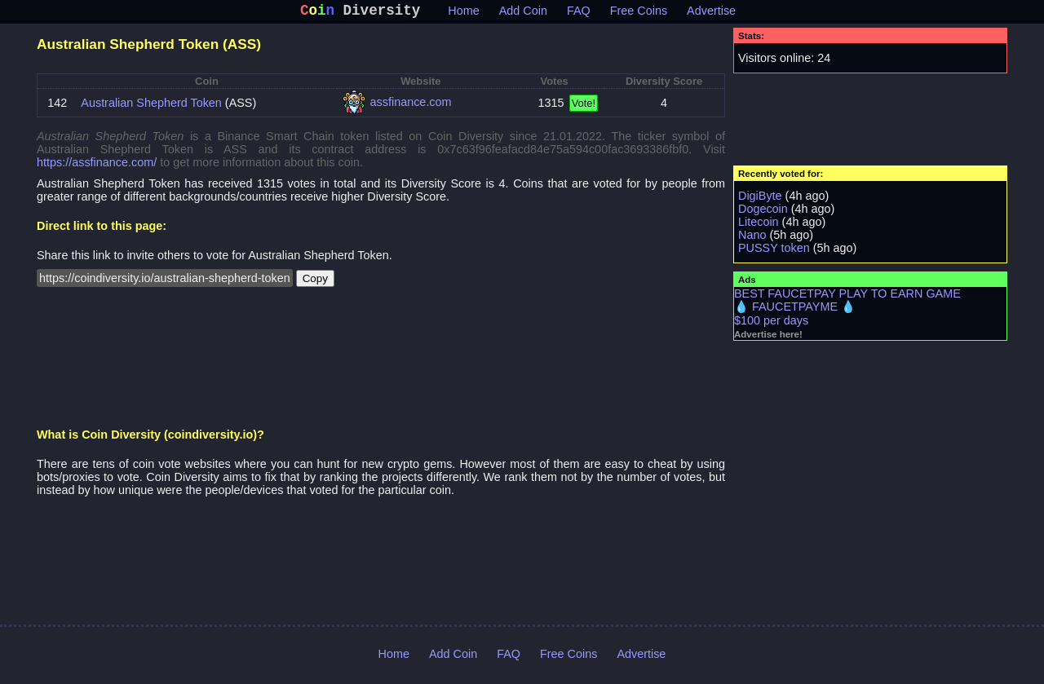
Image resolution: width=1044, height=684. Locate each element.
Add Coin (523, 13)
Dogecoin (763, 211)
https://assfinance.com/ (97, 165)
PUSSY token (774, 251)
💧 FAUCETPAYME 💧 (795, 309)
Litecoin (758, 225)
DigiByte (760, 198)
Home (463, 13)
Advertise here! (768, 337)
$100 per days (771, 323)
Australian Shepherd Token (151, 106)
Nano (752, 238)
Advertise (711, 13)
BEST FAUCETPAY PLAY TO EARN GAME (847, 296)
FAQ (579, 13)
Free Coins (638, 13)
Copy (315, 282)
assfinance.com (411, 105)
